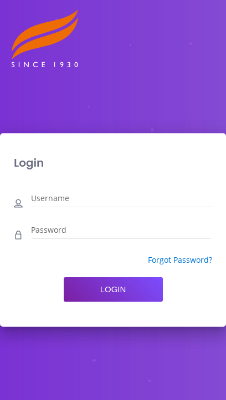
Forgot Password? (180, 259)
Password (48, 229)
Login (113, 289)
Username (50, 198)
